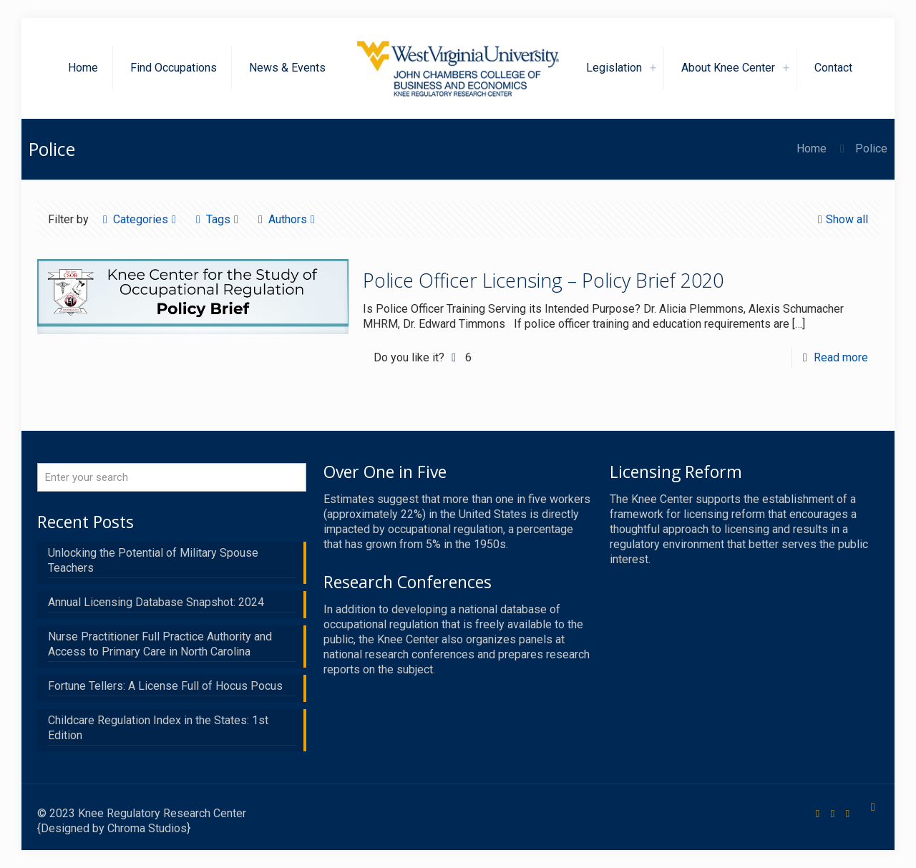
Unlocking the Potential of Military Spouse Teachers (153, 560)
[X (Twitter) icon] (832, 813)
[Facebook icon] (817, 813)
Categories (139, 219)
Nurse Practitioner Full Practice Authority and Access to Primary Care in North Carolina (160, 644)
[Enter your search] (171, 477)
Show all (841, 219)
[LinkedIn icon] (847, 813)
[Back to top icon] (873, 806)
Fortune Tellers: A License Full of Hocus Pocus (165, 686)
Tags (217, 219)
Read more (841, 357)
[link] (653, 68)
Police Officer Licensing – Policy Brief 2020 (543, 280)
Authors (286, 219)
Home (811, 148)
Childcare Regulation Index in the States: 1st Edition (158, 727)
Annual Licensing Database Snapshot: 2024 (156, 602)
